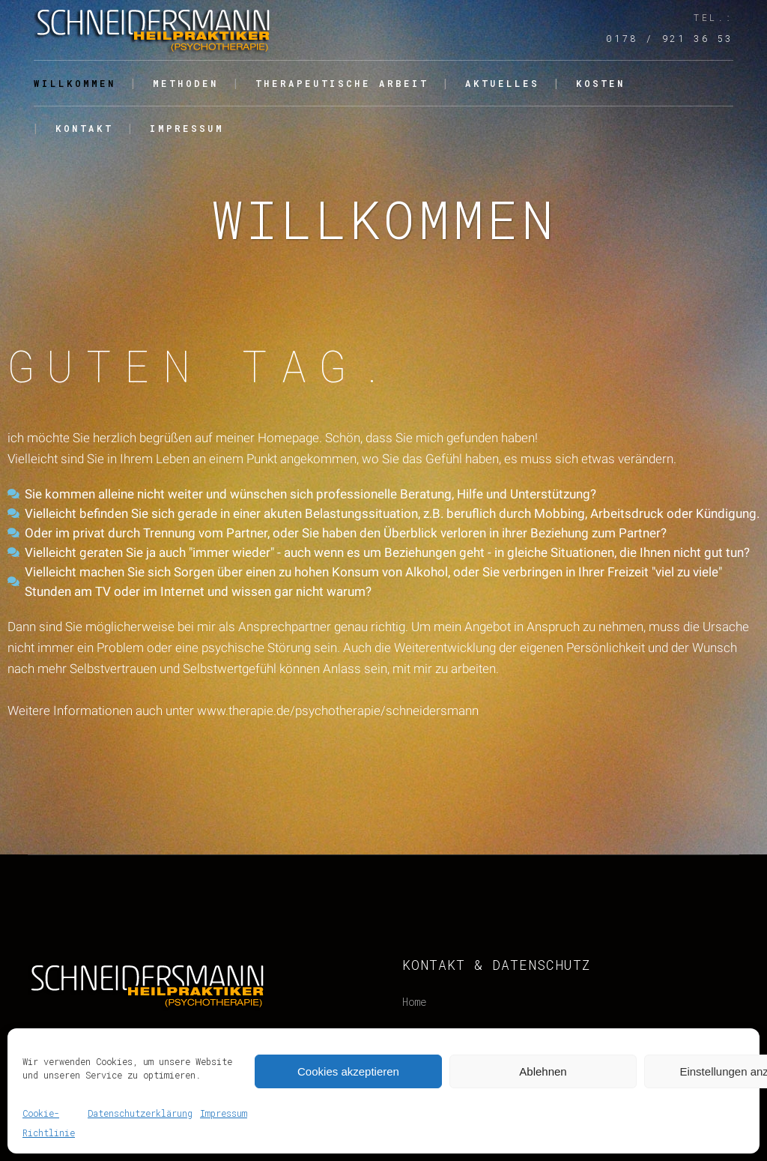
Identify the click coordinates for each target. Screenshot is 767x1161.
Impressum (223, 1113)
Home (414, 1002)
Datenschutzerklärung (140, 1113)
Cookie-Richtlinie (48, 1123)
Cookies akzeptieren (348, 1071)
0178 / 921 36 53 (669, 38)
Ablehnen (542, 1071)
